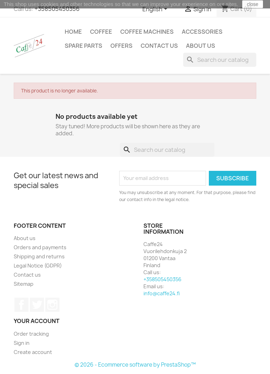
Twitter (37, 305)
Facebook (21, 305)
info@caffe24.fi (161, 293)
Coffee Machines (147, 32)
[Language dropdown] (156, 9)
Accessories (202, 32)
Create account (33, 352)
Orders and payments (40, 247)
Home (73, 32)
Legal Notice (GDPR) (38, 265)
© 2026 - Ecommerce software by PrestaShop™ (135, 364)
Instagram (52, 305)
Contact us (159, 46)
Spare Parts (83, 46)
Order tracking (31, 333)
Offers (121, 46)
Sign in (22, 343)
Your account (36, 321)
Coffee (101, 32)
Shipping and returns (39, 256)
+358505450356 (56, 9)
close (252, 4)
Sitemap (23, 283)
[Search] (219, 60)
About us (200, 46)
